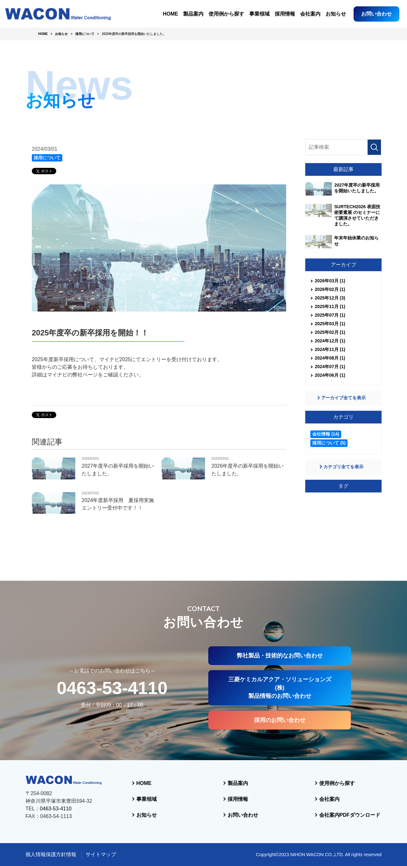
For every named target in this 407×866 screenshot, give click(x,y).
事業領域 (259, 14)
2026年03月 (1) (330, 280)
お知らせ (336, 14)
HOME (170, 14)
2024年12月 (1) (330, 340)
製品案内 (193, 14)
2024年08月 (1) (330, 358)
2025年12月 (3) (330, 297)
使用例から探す (226, 14)
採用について (47, 157)
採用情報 (285, 14)
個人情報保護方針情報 (50, 854)
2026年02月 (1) (330, 289)
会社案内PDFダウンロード (349, 815)
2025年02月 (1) (330, 332)
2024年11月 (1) (330, 349)
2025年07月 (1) (330, 315)
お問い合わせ (376, 14)
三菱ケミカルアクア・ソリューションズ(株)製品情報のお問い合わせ (279, 687)
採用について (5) (329, 442)
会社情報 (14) (325, 433)
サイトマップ (101, 854)
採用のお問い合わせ (280, 720)
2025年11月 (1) (330, 306)
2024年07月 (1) (330, 366)
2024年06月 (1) (330, 375)
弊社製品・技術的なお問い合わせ (280, 655)
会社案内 (310, 14)
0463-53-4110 (112, 688)
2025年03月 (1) (330, 323)
